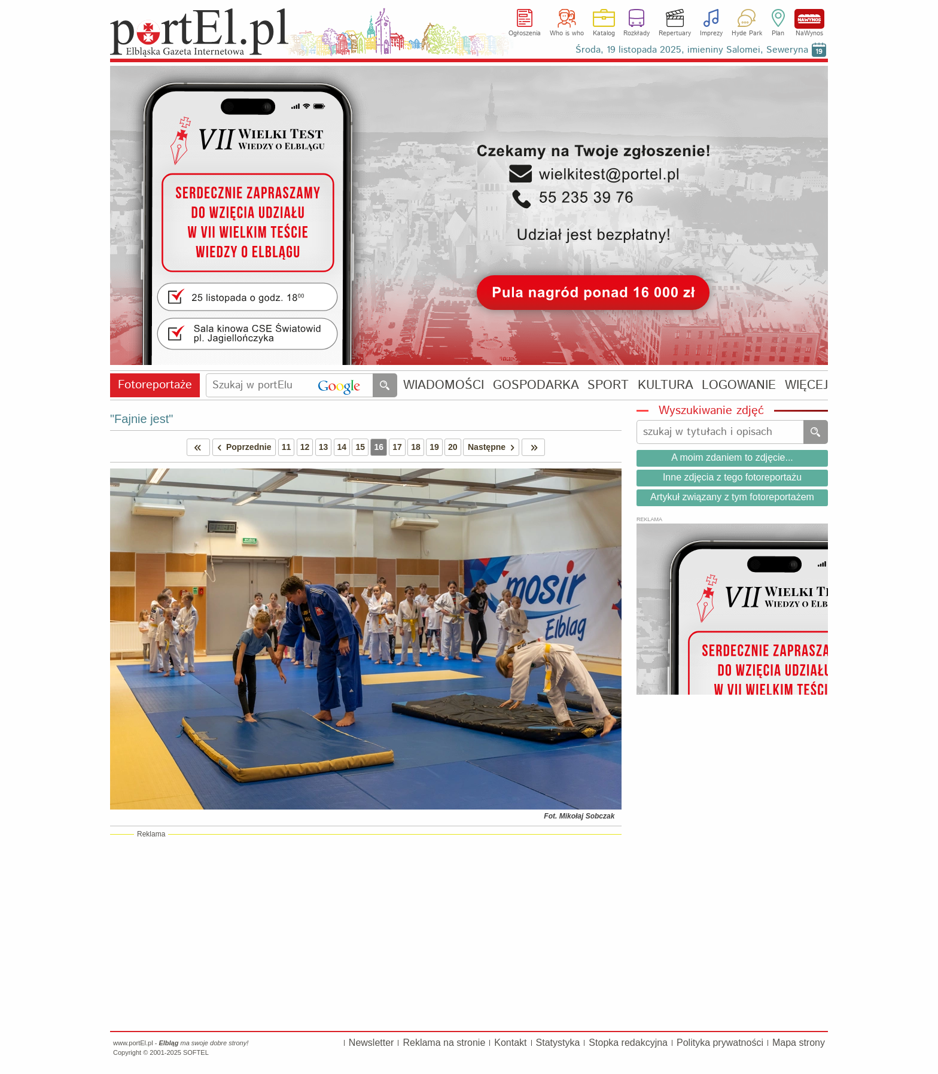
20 (453, 447)
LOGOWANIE (739, 386)
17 (397, 447)
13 (323, 447)
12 (305, 447)
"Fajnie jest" (141, 418)
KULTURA (665, 386)
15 (360, 447)
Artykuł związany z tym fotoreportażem (732, 497)
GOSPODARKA (536, 386)
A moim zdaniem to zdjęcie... (732, 457)
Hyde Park (747, 33)
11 (286, 447)
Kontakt (510, 1043)
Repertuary (675, 33)
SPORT (608, 386)
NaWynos (809, 19)
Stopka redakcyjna (628, 1043)
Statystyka (558, 1043)
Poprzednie (242, 447)
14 (342, 447)
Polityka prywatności (720, 1043)
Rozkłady (636, 33)
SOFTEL (196, 1052)
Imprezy (711, 33)
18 (416, 447)
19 (434, 447)
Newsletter (371, 1043)
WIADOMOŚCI (443, 386)
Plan (778, 33)
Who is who (567, 33)
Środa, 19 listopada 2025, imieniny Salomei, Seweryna (691, 50)
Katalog (604, 33)
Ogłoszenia (524, 33)
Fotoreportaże (155, 385)
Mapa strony (798, 1043)
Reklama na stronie (444, 1043)
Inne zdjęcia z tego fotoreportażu (732, 477)
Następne (493, 447)
